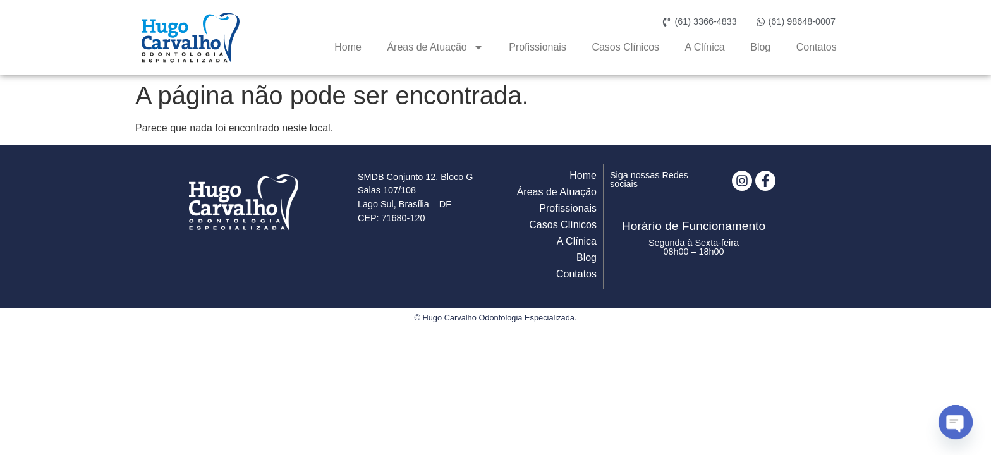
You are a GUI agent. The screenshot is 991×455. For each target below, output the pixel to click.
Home (348, 47)
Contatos (816, 47)
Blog (760, 47)
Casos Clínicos (625, 47)
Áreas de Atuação (435, 47)
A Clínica (705, 47)
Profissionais (537, 47)
